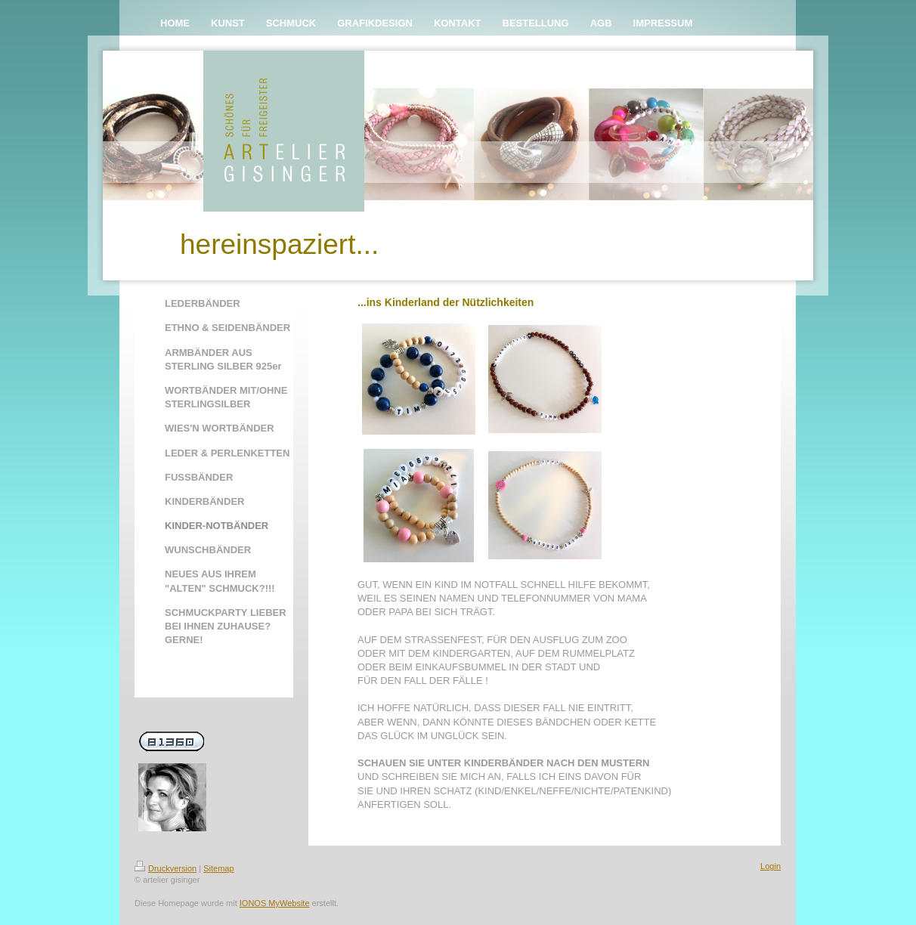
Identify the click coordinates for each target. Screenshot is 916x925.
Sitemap (218, 868)
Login (770, 866)
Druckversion (166, 868)
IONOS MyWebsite (275, 903)
